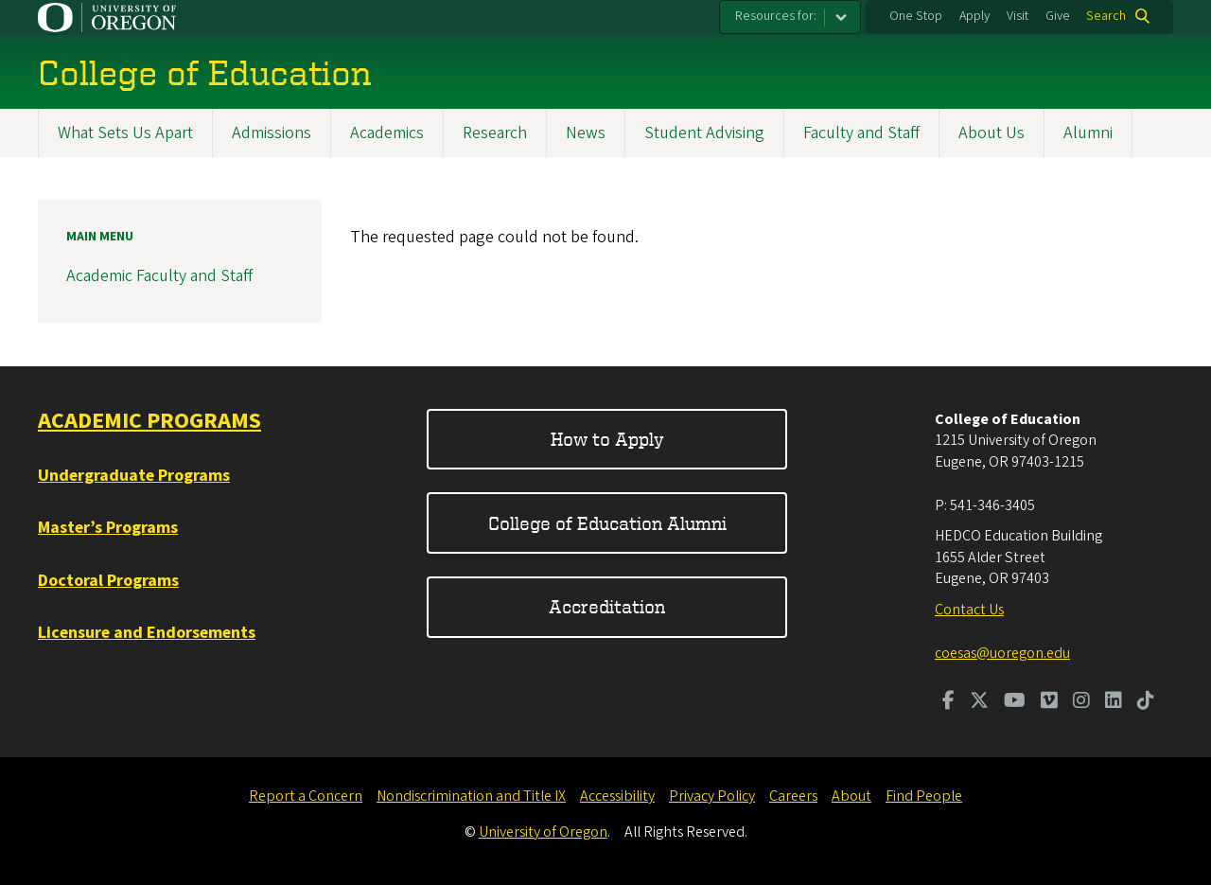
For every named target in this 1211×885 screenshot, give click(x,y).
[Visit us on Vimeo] (1049, 702)
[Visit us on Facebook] (948, 702)
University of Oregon (543, 832)
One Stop (915, 16)
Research (495, 133)
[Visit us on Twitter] (979, 702)
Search (1106, 16)
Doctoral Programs (108, 581)
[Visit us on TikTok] (1146, 702)
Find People (924, 796)
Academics (387, 133)
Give (1057, 16)
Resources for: (775, 16)
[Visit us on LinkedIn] (1113, 702)
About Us (991, 133)
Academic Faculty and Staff (159, 277)
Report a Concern (305, 796)
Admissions (271, 133)
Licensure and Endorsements (146, 633)
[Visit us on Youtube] (1014, 702)
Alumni (1088, 133)
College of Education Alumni (607, 523)
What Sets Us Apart (125, 133)
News (586, 133)
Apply (974, 16)
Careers (793, 796)
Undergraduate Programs (134, 475)
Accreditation (607, 606)
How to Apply (607, 439)
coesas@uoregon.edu (1002, 653)
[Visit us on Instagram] (1081, 702)
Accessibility (617, 796)
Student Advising (704, 133)
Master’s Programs (108, 528)
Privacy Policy (712, 796)
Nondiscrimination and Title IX (471, 796)
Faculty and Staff (861, 133)
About (851, 796)
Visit (1017, 16)
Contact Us (969, 609)
